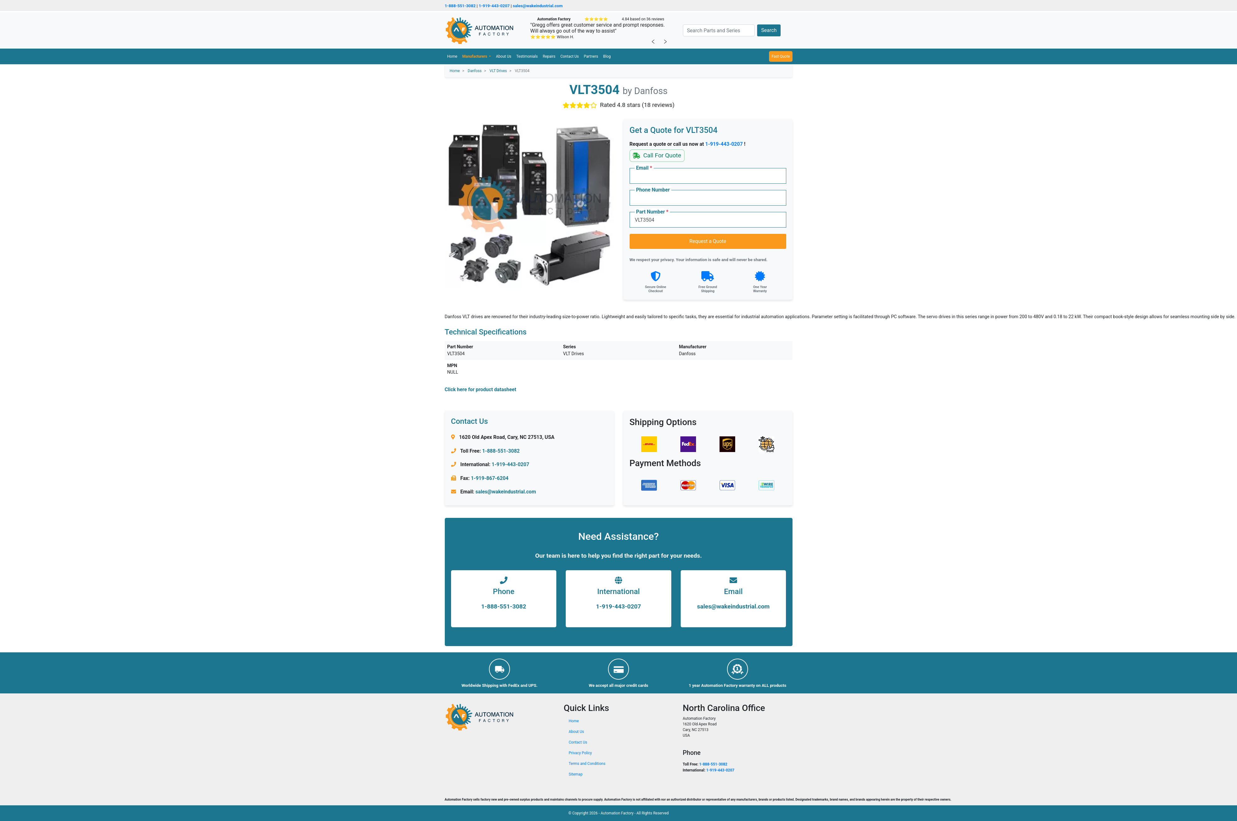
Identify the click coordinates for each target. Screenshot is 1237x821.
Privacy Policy (580, 753)
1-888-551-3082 (460, 5)
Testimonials (527, 56)
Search (769, 30)
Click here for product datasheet (481, 389)
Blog (607, 56)
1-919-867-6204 (489, 478)
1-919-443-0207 (494, 5)
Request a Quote (707, 241)
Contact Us (569, 56)
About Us (503, 56)
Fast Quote (781, 56)
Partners (591, 56)
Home (452, 56)
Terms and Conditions (587, 763)
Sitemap (576, 774)
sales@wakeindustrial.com (538, 5)
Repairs (549, 56)
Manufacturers (475, 56)
